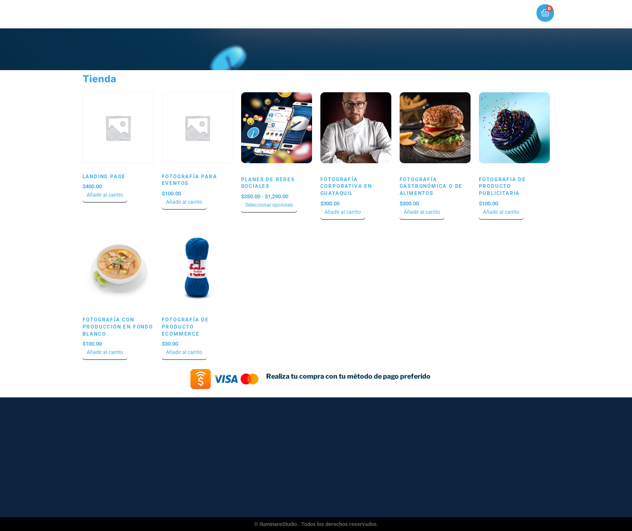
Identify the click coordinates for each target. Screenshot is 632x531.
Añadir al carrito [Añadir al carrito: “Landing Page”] (105, 195)
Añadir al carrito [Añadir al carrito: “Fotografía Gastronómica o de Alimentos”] (422, 212)
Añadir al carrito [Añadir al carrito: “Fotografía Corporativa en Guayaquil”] (343, 212)
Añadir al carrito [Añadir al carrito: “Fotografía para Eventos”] (184, 202)
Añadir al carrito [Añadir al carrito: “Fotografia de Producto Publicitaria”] (501, 212)
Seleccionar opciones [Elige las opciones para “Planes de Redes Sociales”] (269, 205)
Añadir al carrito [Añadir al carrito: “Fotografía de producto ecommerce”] (184, 352)
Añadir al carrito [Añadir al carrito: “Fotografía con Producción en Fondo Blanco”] (105, 352)
